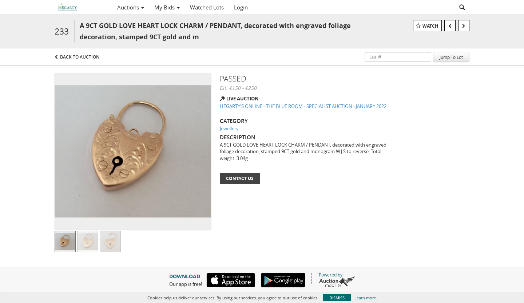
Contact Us (240, 178)
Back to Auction (79, 57)
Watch (430, 26)
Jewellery (229, 128)
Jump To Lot (451, 57)
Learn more (365, 297)
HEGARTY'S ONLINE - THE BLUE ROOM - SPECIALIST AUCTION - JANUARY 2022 (303, 106)
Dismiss (337, 297)
